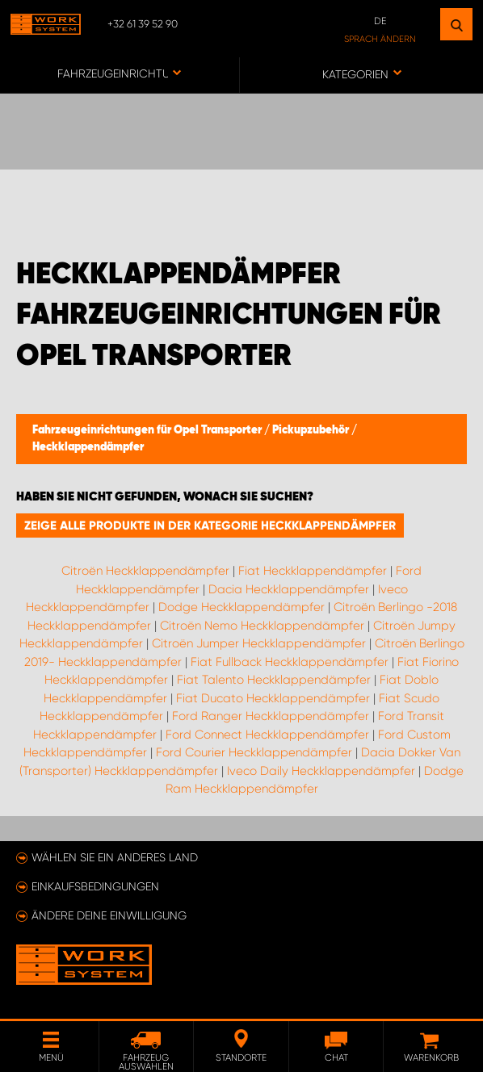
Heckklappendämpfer (88, 447)
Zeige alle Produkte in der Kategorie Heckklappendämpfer (210, 525)
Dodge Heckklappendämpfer (241, 607)
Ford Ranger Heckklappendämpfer (270, 716)
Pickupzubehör (311, 430)
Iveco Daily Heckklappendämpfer (321, 771)
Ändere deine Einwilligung (109, 915)
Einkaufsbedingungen (95, 886)
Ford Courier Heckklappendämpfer (254, 752)
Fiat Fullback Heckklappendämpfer (289, 662)
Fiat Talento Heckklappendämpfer (274, 679)
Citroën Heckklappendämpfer (145, 570)
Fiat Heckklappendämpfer (312, 570)
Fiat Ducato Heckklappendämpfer (273, 698)
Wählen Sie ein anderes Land (115, 857)
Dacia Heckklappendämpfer (288, 589)
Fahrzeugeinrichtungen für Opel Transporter (148, 430)
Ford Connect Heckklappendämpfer (267, 734)
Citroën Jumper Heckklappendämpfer (259, 643)
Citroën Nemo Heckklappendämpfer (262, 625)
